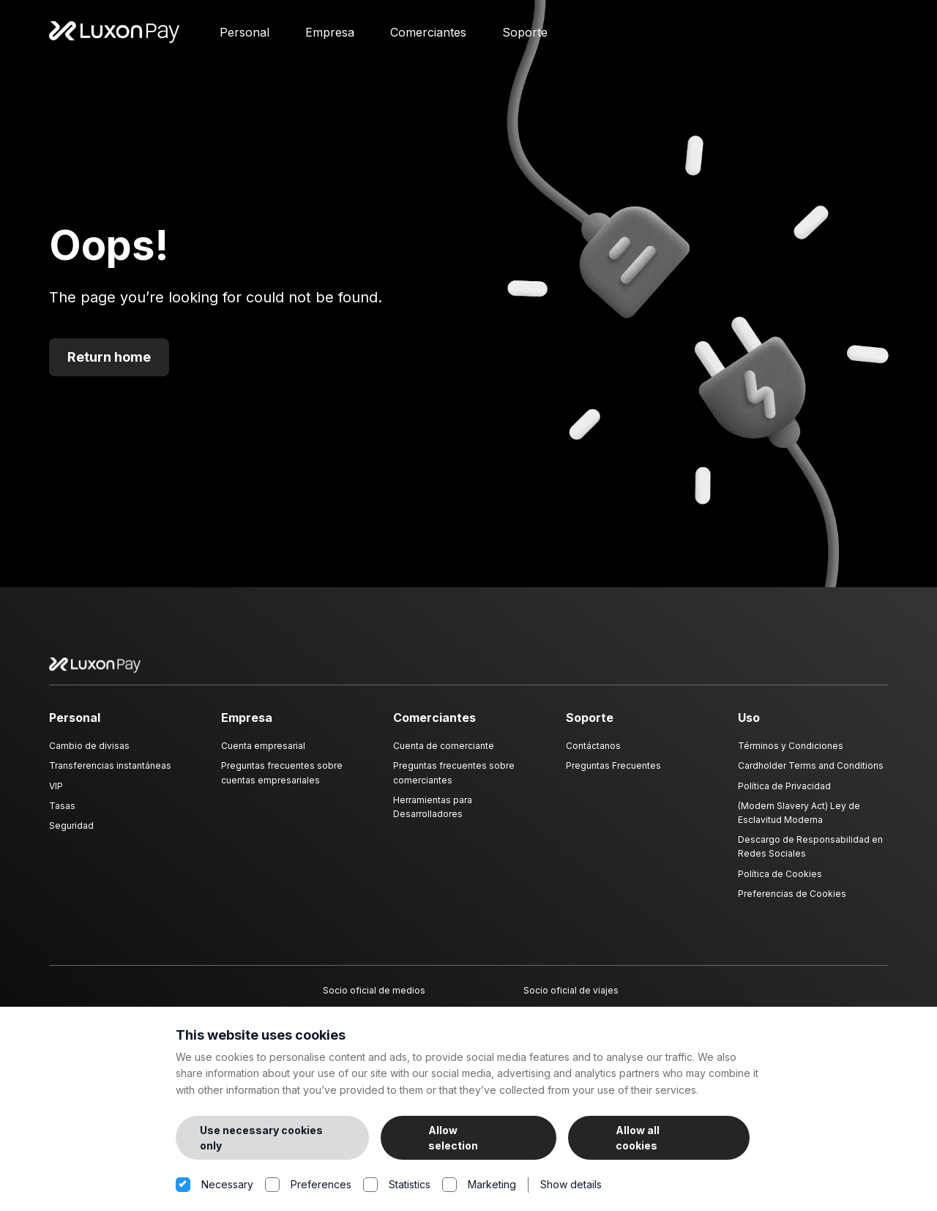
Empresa (329, 36)
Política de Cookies (780, 881)
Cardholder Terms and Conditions (811, 774)
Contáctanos (593, 754)
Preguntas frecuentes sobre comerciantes (454, 781)
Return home (109, 365)
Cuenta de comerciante (443, 754)
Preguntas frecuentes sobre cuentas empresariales (282, 781)
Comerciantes (428, 36)
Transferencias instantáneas (110, 774)
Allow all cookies (638, 1138)
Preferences (308, 1185)
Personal (244, 36)
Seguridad (71, 834)
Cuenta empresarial (263, 754)
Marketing (479, 1185)
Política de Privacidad (784, 794)
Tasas (62, 813)
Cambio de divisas (89, 754)
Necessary (214, 1185)
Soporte (525, 36)
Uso (749, 725)
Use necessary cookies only (261, 1138)
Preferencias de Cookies (792, 901)
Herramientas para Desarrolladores (432, 814)
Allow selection (453, 1138)
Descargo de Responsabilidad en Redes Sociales (810, 855)
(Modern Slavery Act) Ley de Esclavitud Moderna (799, 820)
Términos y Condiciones (790, 754)
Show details (571, 1184)
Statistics (396, 1185)
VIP (56, 794)
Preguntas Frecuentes (613, 774)
